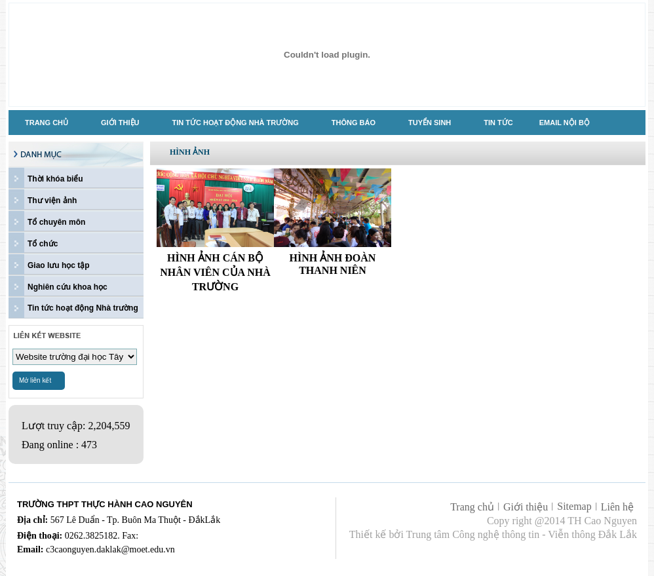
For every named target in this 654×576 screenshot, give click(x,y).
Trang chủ (472, 506)
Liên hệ (617, 506)
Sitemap (574, 506)
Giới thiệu (525, 506)
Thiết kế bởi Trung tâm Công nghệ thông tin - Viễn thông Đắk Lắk (493, 534)
